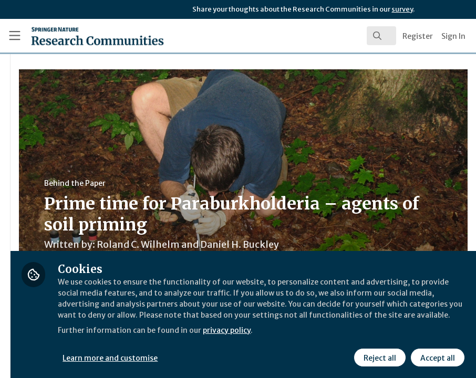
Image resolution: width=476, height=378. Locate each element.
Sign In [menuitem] (453, 36)
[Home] (77, 35)
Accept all (436, 356)
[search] (381, 35)
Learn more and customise (235, 356)
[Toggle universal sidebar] (14, 35)
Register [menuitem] (417, 36)
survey (402, 9)
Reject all (378, 356)
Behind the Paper (199, 183)
